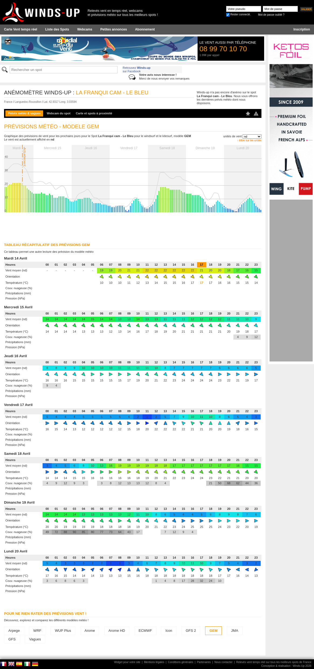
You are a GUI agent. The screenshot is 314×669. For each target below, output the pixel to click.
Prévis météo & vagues (24, 113)
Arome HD (117, 631)
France (8, 101)
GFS (12, 639)
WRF (37, 631)
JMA (234, 631)
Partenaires (204, 662)
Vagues (35, 639)
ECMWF (145, 631)
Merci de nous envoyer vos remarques (164, 76)
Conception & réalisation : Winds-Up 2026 (286, 665)
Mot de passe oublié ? (271, 14)
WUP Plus (63, 631)
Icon (168, 631)
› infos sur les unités (249, 140)
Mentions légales (154, 662)
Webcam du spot (59, 113)
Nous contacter (224, 662)
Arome (90, 631)
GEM (213, 631)
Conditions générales (180, 662)
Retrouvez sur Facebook (136, 69)
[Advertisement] (291, 280)
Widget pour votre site (127, 662)
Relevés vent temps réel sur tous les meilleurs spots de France (273, 662)
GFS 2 (191, 631)
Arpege (14, 631)
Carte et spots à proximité (94, 113)
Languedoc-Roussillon (28, 101)
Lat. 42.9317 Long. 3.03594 (60, 101)
